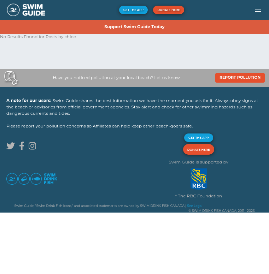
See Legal (194, 206)
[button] (258, 10)
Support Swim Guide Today (134, 26)
